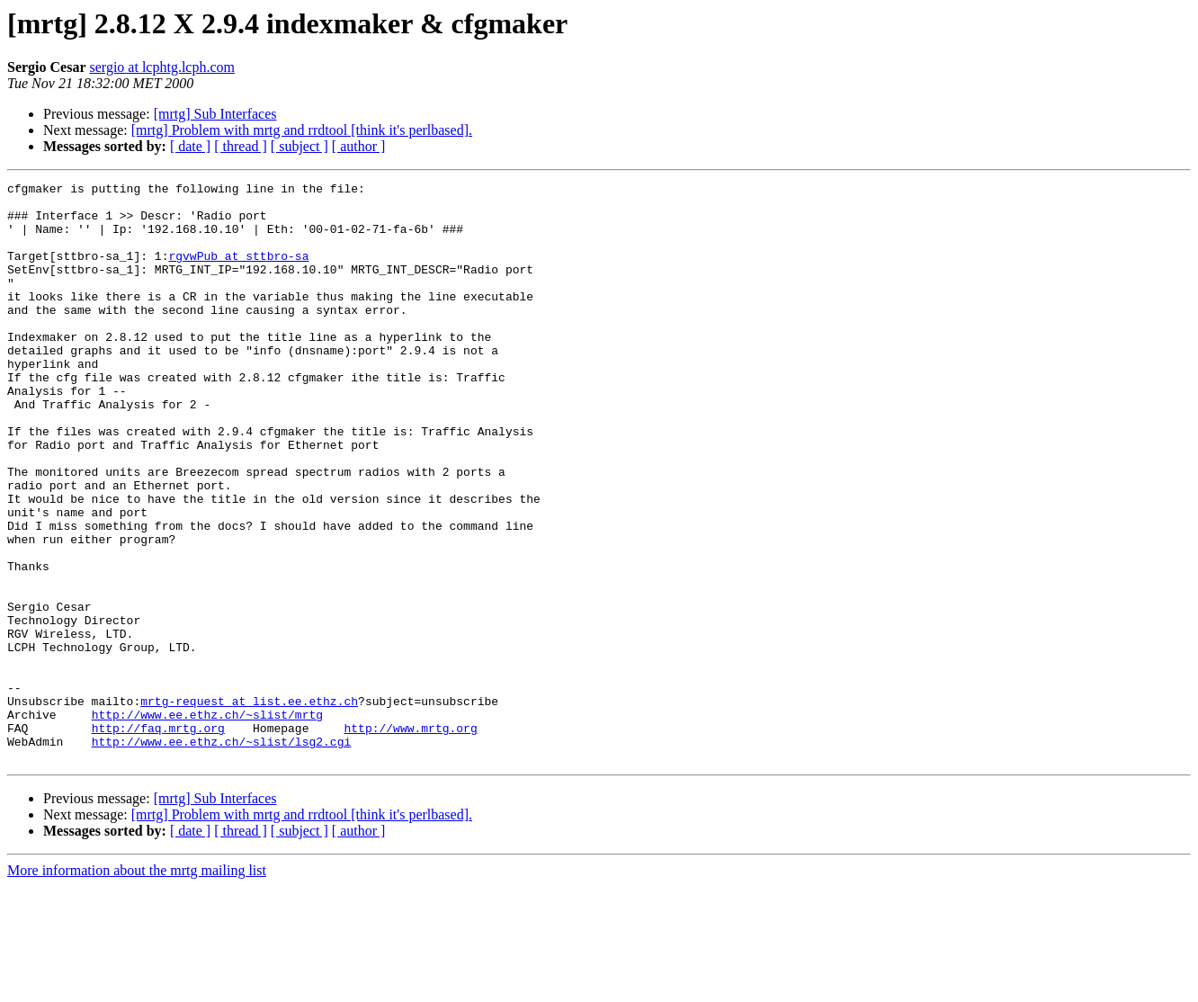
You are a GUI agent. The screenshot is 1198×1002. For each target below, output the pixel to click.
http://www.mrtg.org (410, 838)
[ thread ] (240, 146)
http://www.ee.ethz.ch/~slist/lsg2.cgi (222, 854)
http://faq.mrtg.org (158, 838)
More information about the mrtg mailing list (136, 986)
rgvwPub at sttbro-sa (238, 272)
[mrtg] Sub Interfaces (215, 113)
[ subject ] (299, 146)
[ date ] (190, 146)
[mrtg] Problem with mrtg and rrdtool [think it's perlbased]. (301, 130)
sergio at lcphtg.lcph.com (162, 67)
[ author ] (359, 146)
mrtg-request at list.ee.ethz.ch (249, 806)
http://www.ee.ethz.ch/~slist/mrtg (207, 822)
